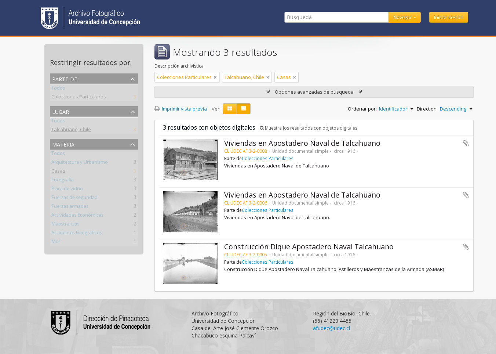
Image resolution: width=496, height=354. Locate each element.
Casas (58, 172)
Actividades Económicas (77, 216)
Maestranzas (65, 225)
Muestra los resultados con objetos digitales (308, 128)
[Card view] (230, 108)
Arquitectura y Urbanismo (79, 163)
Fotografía (62, 181)
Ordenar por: (362, 108)
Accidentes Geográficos (76, 234)
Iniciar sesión (448, 17)
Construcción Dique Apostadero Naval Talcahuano (309, 247)
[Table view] (243, 108)
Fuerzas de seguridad (74, 198)
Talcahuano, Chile (71, 130)
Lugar (60, 111)
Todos (58, 89)
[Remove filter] (215, 77)
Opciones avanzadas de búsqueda (314, 91)
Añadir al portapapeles (466, 143)
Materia (63, 144)
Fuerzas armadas (69, 207)
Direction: (427, 108)
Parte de (64, 78)
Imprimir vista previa (180, 108)
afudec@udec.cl (331, 328)
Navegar (403, 17)
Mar (55, 242)
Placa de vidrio (67, 190)
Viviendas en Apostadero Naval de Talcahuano (302, 143)
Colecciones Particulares (78, 98)
